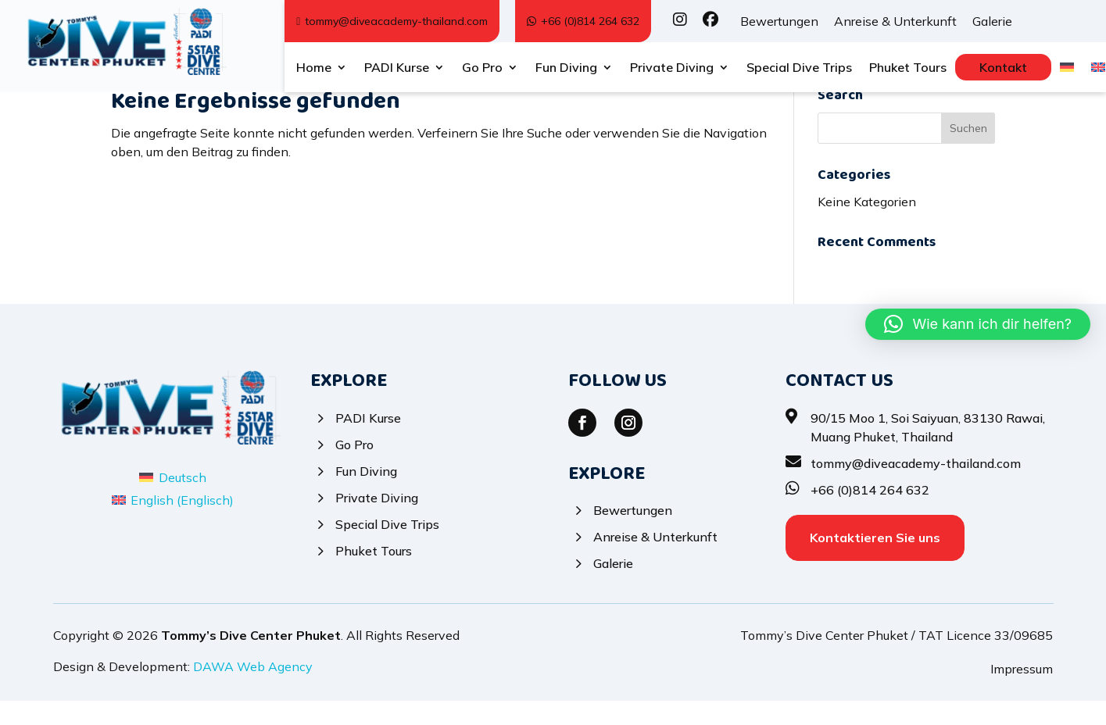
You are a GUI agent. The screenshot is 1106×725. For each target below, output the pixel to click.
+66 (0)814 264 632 (583, 21)
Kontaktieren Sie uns (875, 562)
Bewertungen (779, 21)
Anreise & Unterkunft (895, 21)
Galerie (992, 21)
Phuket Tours (908, 68)
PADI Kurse (396, 68)
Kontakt (1003, 67)
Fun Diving (566, 68)
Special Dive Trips (799, 68)
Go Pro (482, 68)
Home (313, 68)
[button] (977, 324)
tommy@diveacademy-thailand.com (392, 21)
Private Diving (672, 68)
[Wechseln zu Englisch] (1098, 70)
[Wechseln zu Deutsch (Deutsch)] (172, 502)
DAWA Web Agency (253, 691)
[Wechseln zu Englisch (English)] (173, 524)
